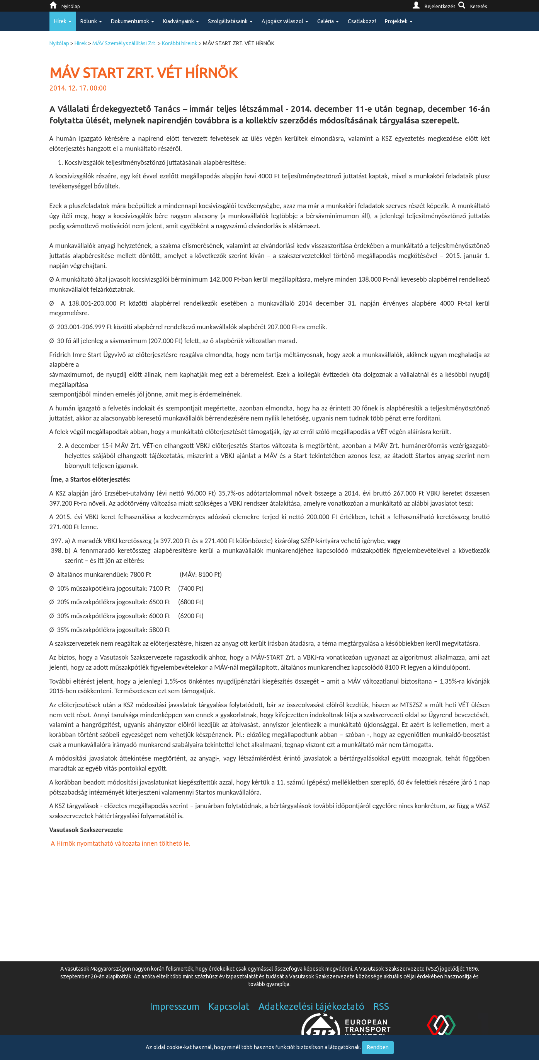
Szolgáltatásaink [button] (230, 21)
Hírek (81, 43)
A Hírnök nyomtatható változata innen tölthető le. (120, 843)
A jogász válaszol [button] (285, 21)
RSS (381, 1006)
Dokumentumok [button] (132, 21)
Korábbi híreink (179, 43)
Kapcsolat (229, 1006)
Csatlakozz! (362, 21)
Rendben (378, 1047)
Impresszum (174, 1006)
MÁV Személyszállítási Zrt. (124, 43)
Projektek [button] (399, 21)
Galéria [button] (328, 21)
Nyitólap (59, 43)
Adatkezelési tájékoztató (311, 1006)
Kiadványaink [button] (181, 21)
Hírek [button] (62, 21)
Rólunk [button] (91, 21)
